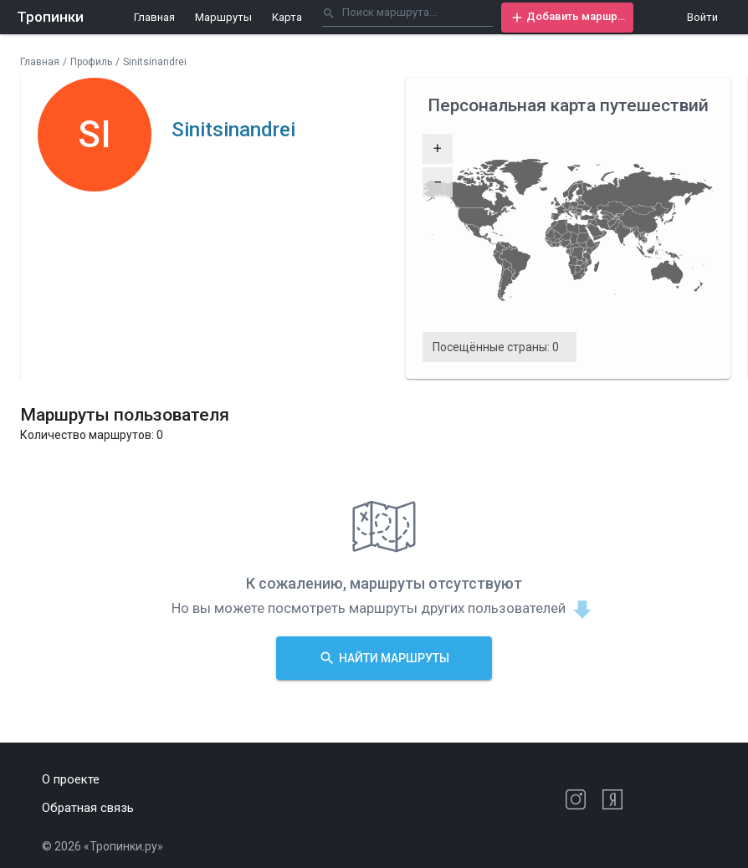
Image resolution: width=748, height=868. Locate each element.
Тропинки (50, 16)
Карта (287, 17)
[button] (567, 18)
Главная (154, 17)
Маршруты (223, 17)
